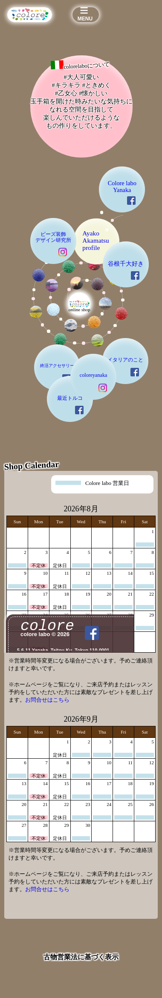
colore (103, 971)
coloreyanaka (87, 547)
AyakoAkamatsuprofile (92, 345)
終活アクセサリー (33, 532)
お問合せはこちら (47, 869)
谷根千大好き (137, 376)
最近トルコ (52, 581)
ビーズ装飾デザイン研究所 (26, 337)
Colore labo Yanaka (131, 259)
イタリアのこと (136, 523)
